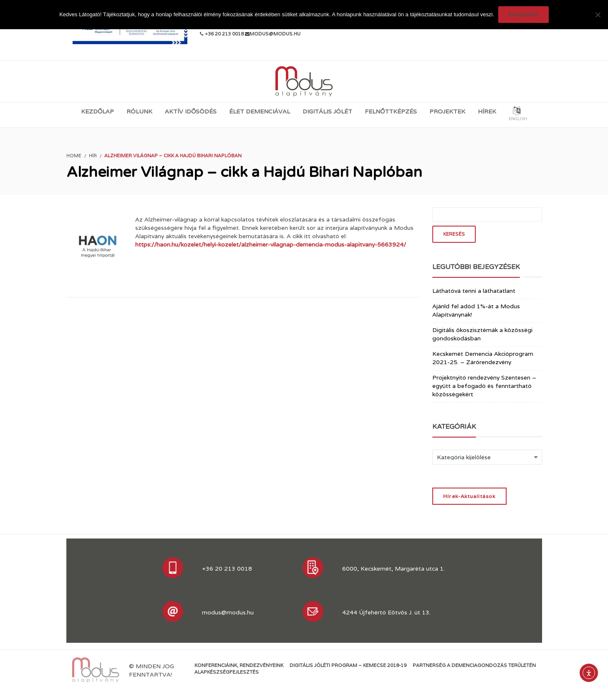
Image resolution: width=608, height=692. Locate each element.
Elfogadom (523, 15)
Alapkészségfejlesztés (226, 672)
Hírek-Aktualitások (469, 496)
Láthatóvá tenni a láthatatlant (473, 290)
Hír (93, 156)
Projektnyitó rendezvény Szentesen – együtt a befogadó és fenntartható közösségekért (484, 386)
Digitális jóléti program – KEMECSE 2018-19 (348, 665)
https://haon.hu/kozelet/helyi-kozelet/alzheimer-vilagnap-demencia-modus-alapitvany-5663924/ (270, 244)
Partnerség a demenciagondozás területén (474, 665)
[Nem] (597, 14)
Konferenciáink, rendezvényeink (238, 665)
